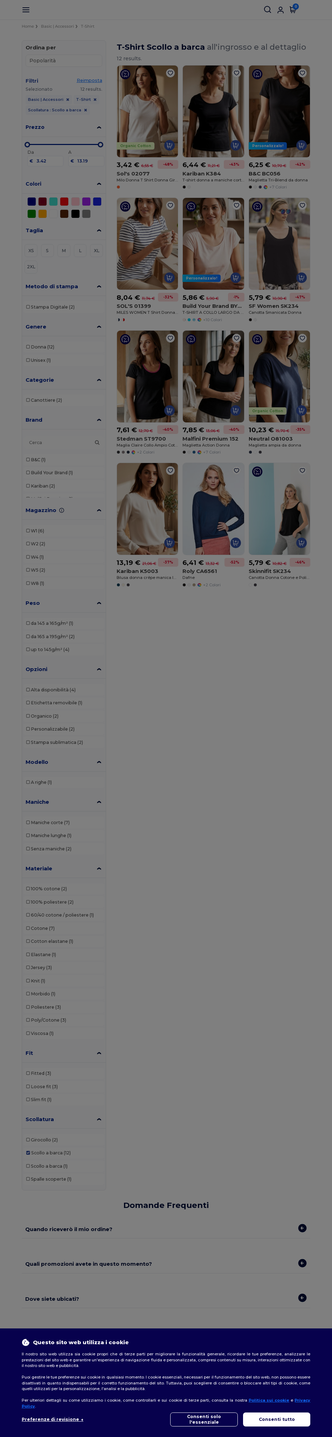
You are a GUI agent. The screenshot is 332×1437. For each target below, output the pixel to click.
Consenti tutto (277, 1419)
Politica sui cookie (269, 1400)
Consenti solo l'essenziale (204, 1419)
